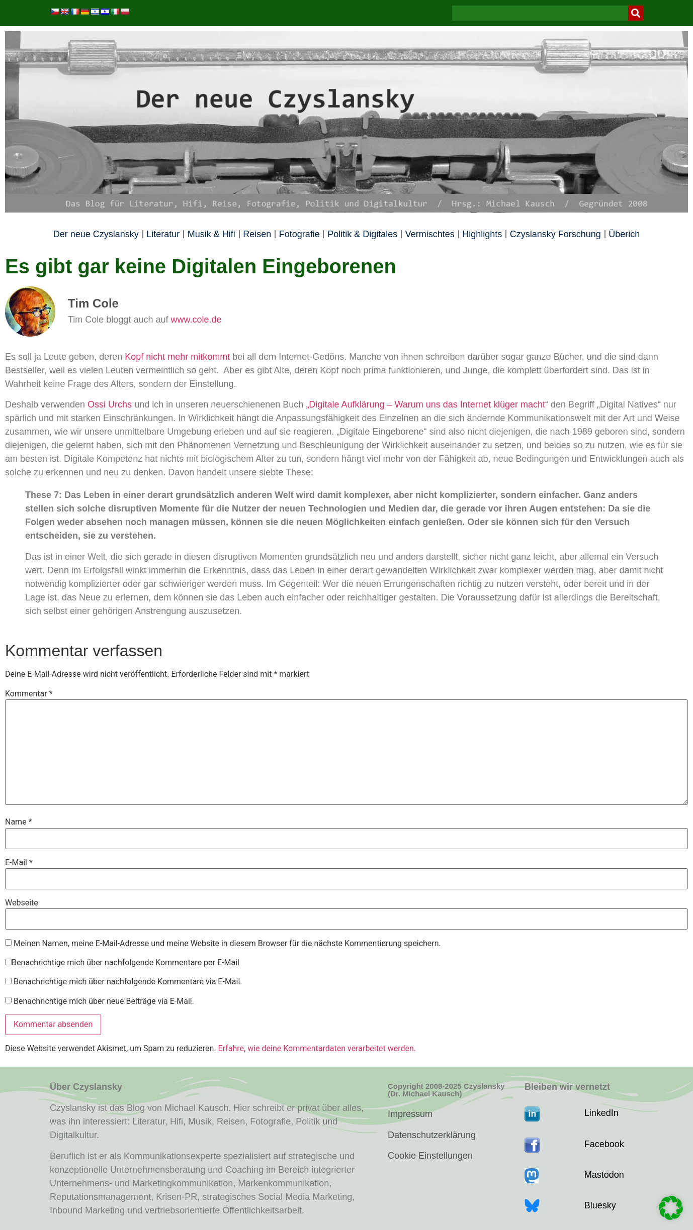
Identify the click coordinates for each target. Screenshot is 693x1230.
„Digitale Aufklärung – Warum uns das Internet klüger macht (425, 404)
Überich (624, 234)
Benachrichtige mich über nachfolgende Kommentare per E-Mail (122, 963)
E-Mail (19, 863)
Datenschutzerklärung (432, 1135)
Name (18, 822)
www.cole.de (195, 320)
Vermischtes (430, 234)
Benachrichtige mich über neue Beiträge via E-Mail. (104, 1001)
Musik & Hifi (211, 234)
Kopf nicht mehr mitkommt (177, 357)
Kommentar (29, 694)
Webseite (21, 903)
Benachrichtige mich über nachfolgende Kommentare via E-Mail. (128, 982)
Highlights (482, 234)
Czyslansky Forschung (555, 234)
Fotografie (299, 234)
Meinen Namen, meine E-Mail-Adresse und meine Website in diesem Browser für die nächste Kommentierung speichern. (227, 944)
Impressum (410, 1114)
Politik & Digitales (362, 234)
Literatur (163, 234)
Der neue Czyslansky (96, 234)
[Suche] (635, 13)
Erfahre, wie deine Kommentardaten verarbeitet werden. (317, 1048)
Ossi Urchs (108, 404)
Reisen (257, 234)
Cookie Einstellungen (430, 1156)
